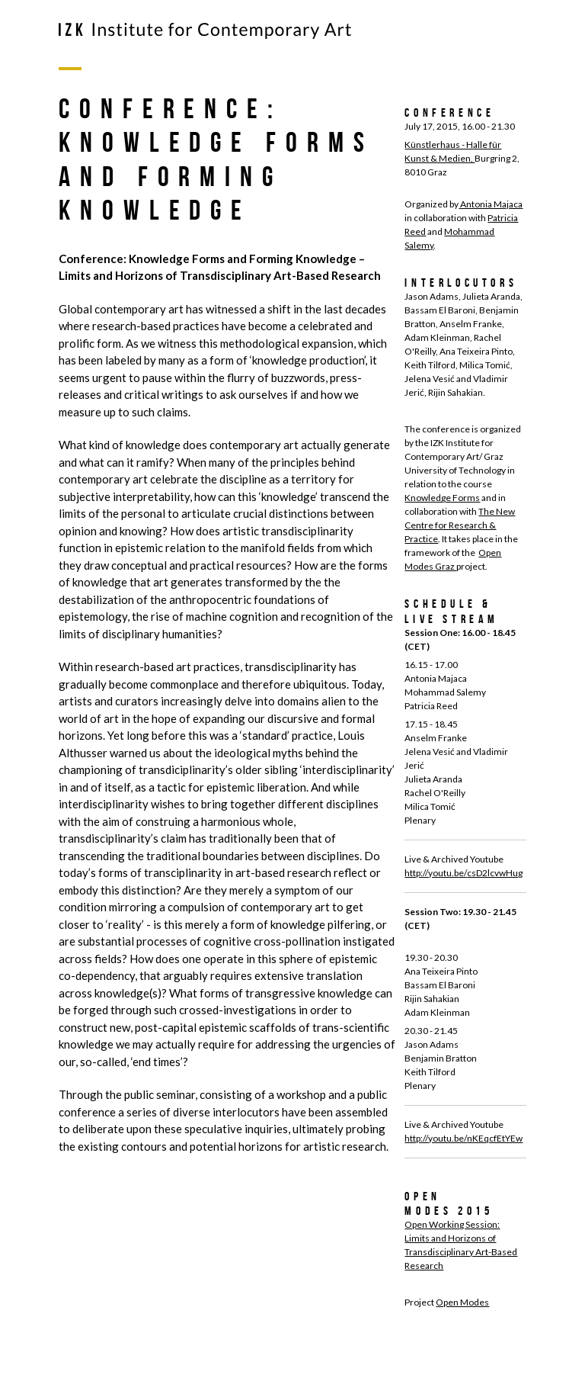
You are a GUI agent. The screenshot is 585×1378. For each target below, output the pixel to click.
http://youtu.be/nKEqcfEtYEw (463, 1138)
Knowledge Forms (442, 497)
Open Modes (462, 1302)
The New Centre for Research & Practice (459, 525)
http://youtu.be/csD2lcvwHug (463, 873)
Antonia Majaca (491, 204)
